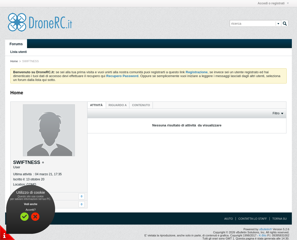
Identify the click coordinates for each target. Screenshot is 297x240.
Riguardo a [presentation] (118, 105)
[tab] (96, 104)
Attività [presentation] (96, 105)
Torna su (279, 218)
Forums (16, 44)
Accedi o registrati (273, 3)
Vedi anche (30, 204)
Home (14, 61)
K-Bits (262, 235)
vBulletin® (265, 229)
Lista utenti (18, 52)
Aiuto (228, 218)
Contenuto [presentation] (141, 105)
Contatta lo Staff (252, 218)
